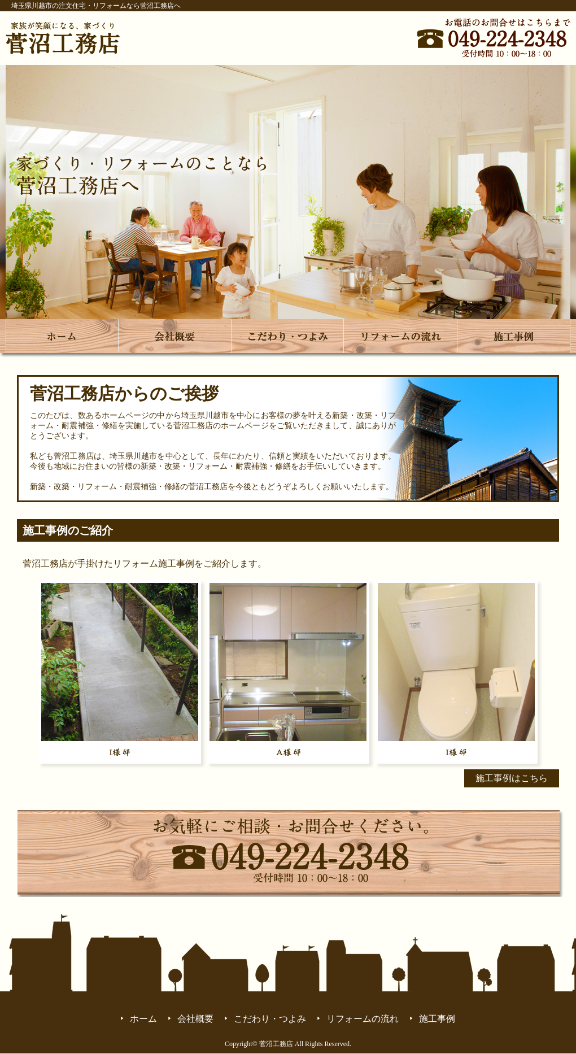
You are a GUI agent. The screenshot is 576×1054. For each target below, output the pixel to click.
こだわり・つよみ (270, 1018)
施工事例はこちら (511, 778)
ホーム (143, 1018)
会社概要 (195, 1018)
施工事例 (437, 1018)
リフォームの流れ (362, 1018)
